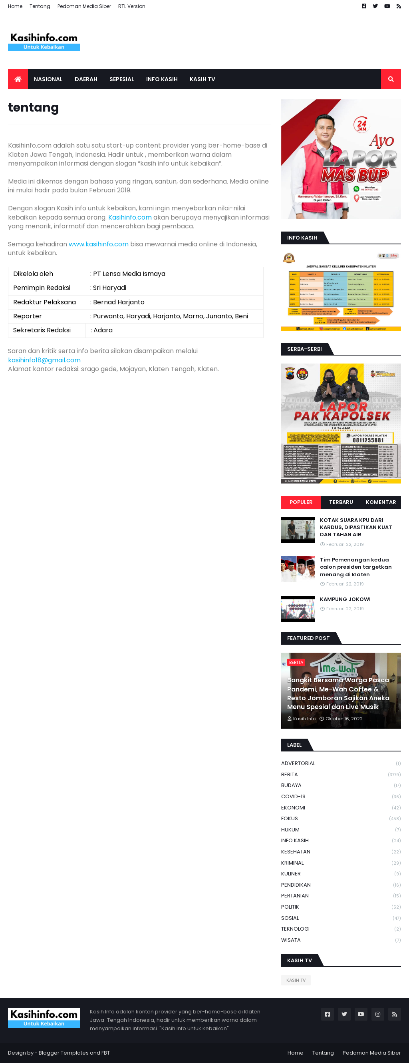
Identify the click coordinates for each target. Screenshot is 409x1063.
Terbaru (341, 502)
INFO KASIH (341, 841)
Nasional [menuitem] (48, 79)
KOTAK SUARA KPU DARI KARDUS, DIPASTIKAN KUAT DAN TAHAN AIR (356, 527)
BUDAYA (341, 785)
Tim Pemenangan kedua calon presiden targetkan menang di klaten (356, 567)
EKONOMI (341, 808)
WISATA (341, 940)
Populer (301, 502)
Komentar (381, 502)
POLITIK (341, 907)
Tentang (40, 6)
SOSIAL (341, 918)
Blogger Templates (64, 1053)
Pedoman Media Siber (84, 6)
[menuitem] (18, 79)
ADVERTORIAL (341, 763)
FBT (105, 1053)
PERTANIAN (341, 896)
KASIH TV (296, 980)
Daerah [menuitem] (86, 79)
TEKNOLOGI (341, 929)
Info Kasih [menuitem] (162, 79)
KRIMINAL (341, 863)
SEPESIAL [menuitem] (121, 79)
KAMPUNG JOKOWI (345, 599)
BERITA (341, 775)
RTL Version (131, 6)
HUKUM (341, 830)
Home (15, 6)
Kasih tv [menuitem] (202, 79)
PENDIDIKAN (341, 885)
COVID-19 (341, 797)
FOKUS (341, 819)
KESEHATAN (341, 852)
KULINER (341, 874)
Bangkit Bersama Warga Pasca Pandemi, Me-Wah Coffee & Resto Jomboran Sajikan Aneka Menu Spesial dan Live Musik (338, 693)
